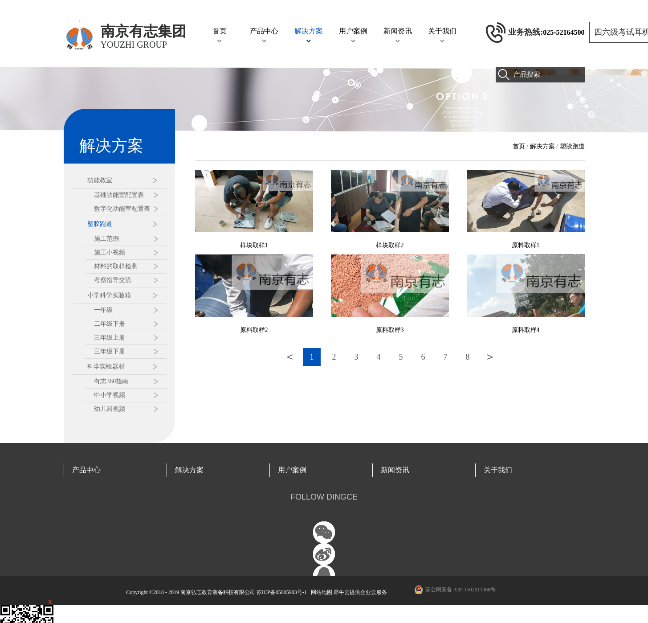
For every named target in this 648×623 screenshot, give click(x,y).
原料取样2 (254, 330)
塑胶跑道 (572, 146)
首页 (219, 31)
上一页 (289, 357)
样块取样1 (254, 245)
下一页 (490, 357)
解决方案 (542, 146)
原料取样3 (390, 330)
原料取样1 (526, 245)
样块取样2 (390, 245)
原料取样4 (526, 330)
